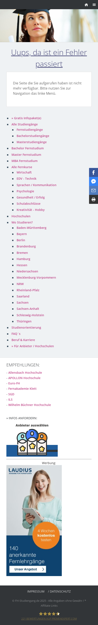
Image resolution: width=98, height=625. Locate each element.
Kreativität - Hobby (31, 210)
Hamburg (23, 259)
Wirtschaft (24, 172)
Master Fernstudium (26, 155)
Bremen (22, 253)
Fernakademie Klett (22, 389)
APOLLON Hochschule (24, 378)
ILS (10, 399)
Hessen (22, 265)
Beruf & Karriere (23, 340)
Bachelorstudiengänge (33, 136)
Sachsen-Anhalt (28, 309)
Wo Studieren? (22, 222)
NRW (20, 284)
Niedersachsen (27, 271)
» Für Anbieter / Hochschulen (33, 346)
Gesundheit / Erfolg (31, 197)
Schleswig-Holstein (30, 315)
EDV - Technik (26, 178)
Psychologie (25, 191)
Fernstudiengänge (30, 130)
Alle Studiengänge (25, 124)
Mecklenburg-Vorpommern (36, 277)
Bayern (22, 234)
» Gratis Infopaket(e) (26, 118)
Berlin (21, 240)
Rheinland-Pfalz (28, 290)
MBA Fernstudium (24, 161)
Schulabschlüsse (28, 203)
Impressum (36, 591)
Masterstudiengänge (32, 142)
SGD (11, 394)
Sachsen (23, 302)
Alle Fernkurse (22, 167)
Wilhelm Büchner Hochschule (29, 405)
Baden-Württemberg (31, 228)
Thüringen (24, 321)
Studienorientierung (26, 327)
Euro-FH (14, 383)
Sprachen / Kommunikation (36, 185)
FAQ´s (16, 334)
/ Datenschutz (59, 591)
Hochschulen (21, 216)
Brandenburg (26, 246)
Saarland (23, 296)
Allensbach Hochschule (25, 373)
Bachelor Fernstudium (28, 148)
